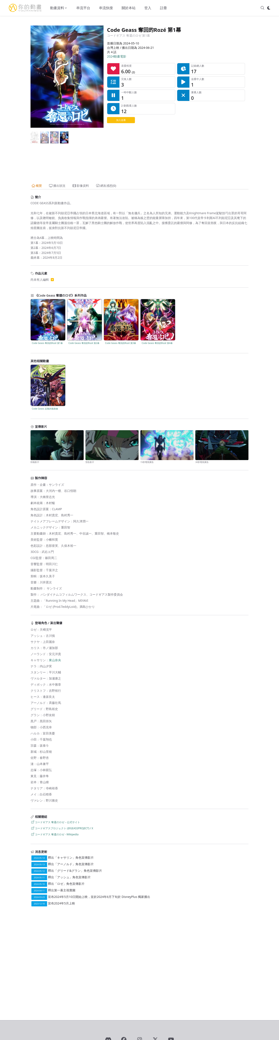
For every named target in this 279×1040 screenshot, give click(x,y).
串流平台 (83, 7)
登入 (147, 7)
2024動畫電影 (116, 56)
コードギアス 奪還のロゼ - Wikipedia (54, 834)
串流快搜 (106, 7)
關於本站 (129, 7)
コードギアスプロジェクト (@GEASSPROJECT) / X (62, 828)
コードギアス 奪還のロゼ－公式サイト (55, 822)
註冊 (163, 7)
